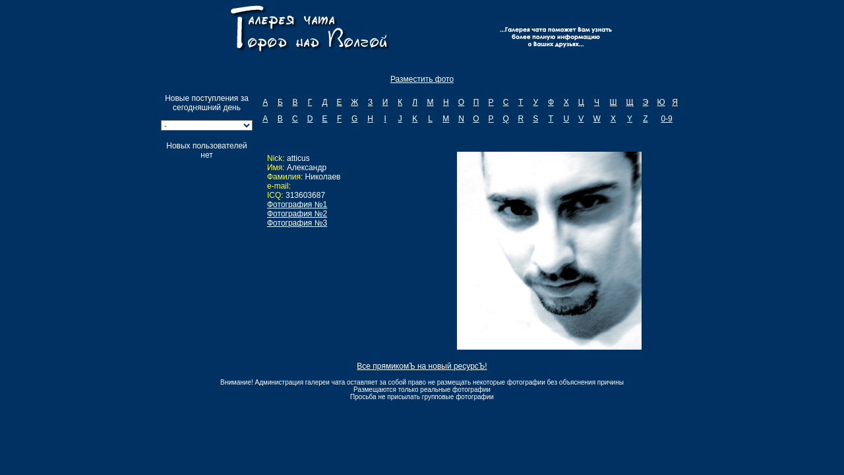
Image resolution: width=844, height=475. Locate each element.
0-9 (666, 118)
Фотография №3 (297, 223)
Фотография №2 (297, 213)
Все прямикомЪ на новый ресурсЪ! (422, 366)
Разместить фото (422, 79)
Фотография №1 (297, 204)
